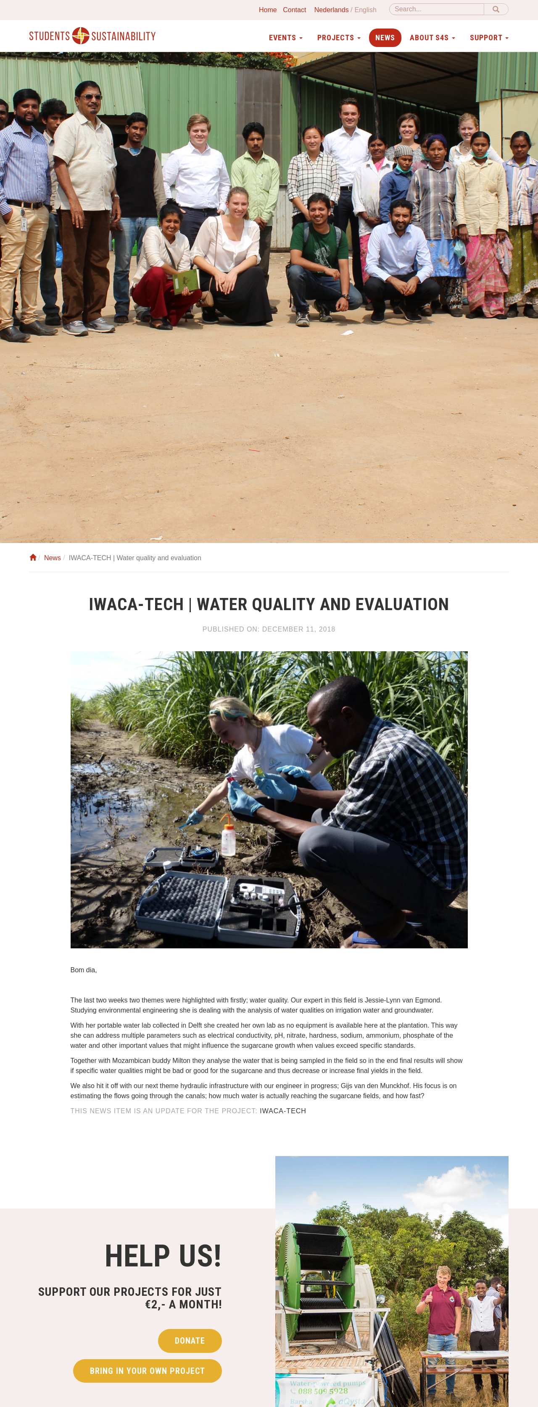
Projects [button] (339, 37)
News (385, 37)
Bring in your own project (147, 1371)
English (366, 9)
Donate (190, 1341)
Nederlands (331, 9)
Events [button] (286, 37)
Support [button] (489, 37)
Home (268, 9)
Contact (294, 9)
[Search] (436, 9)
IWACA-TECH (283, 1111)
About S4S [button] (432, 37)
